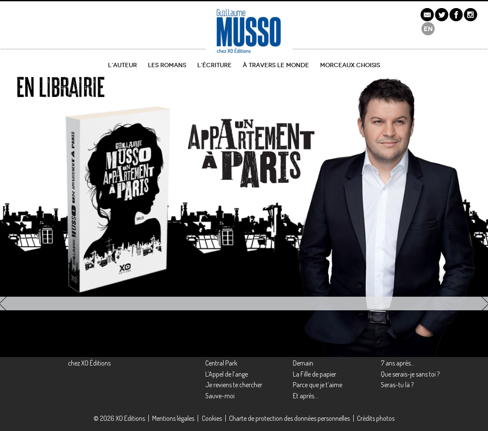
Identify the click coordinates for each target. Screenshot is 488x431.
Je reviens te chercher (233, 384)
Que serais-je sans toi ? (410, 374)
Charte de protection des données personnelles (289, 418)
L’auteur (122, 65)
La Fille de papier (314, 374)
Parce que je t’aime (317, 384)
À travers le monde (276, 65)
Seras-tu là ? (397, 384)
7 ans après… (397, 363)
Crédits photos (375, 418)
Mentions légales (173, 418)
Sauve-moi (220, 395)
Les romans (167, 65)
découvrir (36, 260)
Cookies (212, 418)
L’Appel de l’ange (226, 374)
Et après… (305, 395)
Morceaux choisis (350, 65)
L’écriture (214, 65)
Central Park (221, 363)
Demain (303, 363)
